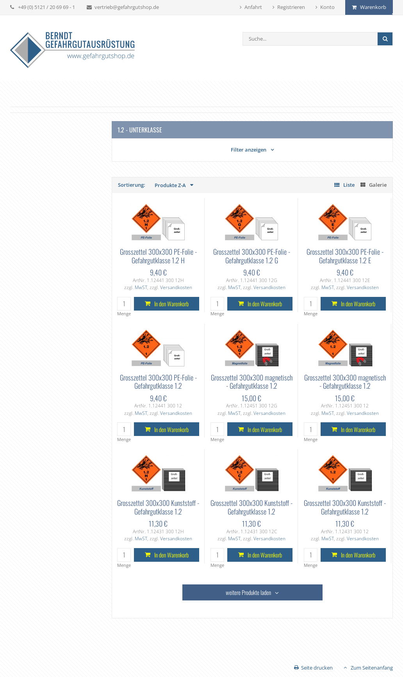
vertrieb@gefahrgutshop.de (127, 7)
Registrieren (291, 7)
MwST (141, 287)
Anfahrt (253, 7)
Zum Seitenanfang (372, 667)
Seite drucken (317, 667)
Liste (349, 184)
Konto (327, 7)
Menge (124, 313)
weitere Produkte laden (248, 592)
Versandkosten (176, 287)
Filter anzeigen (248, 149)
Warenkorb (373, 7)
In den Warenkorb (171, 303)
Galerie (378, 184)
